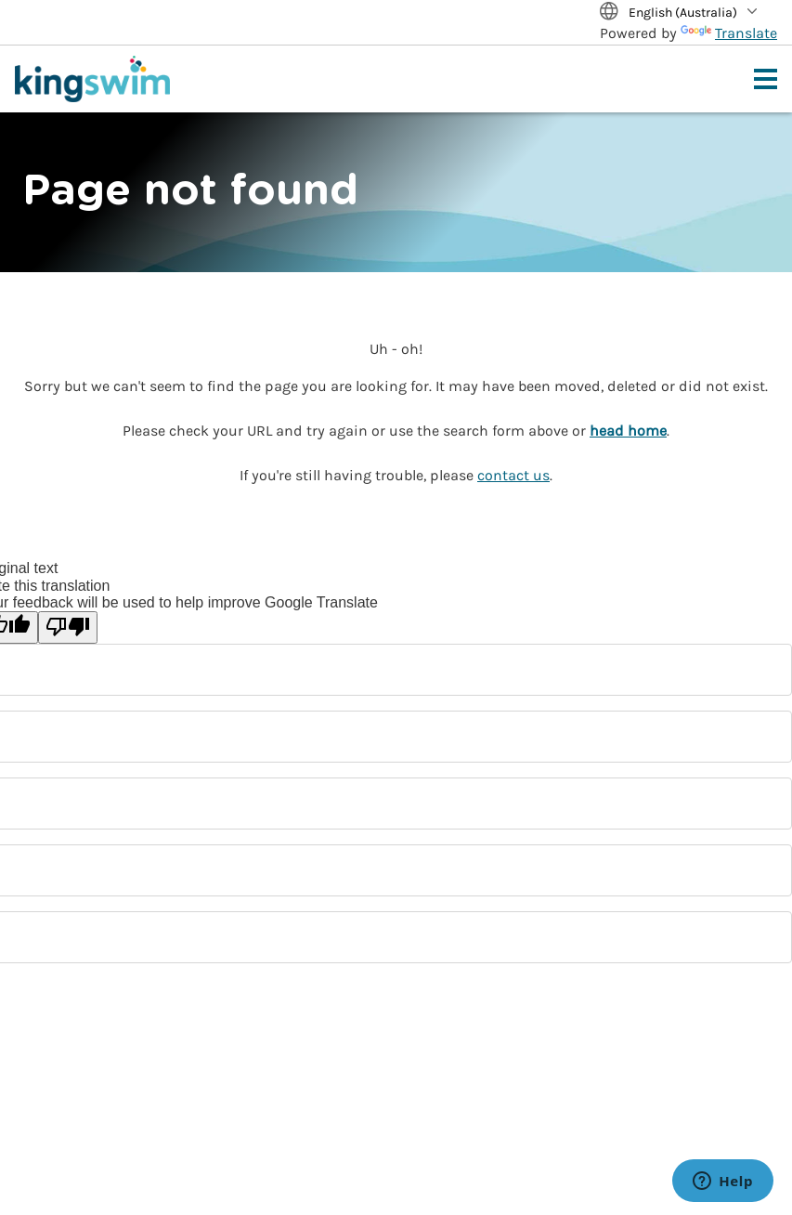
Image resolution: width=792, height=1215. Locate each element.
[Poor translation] (67, 627)
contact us (513, 475)
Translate (729, 33)
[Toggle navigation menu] (765, 79)
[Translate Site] (688, 13)
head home (628, 430)
